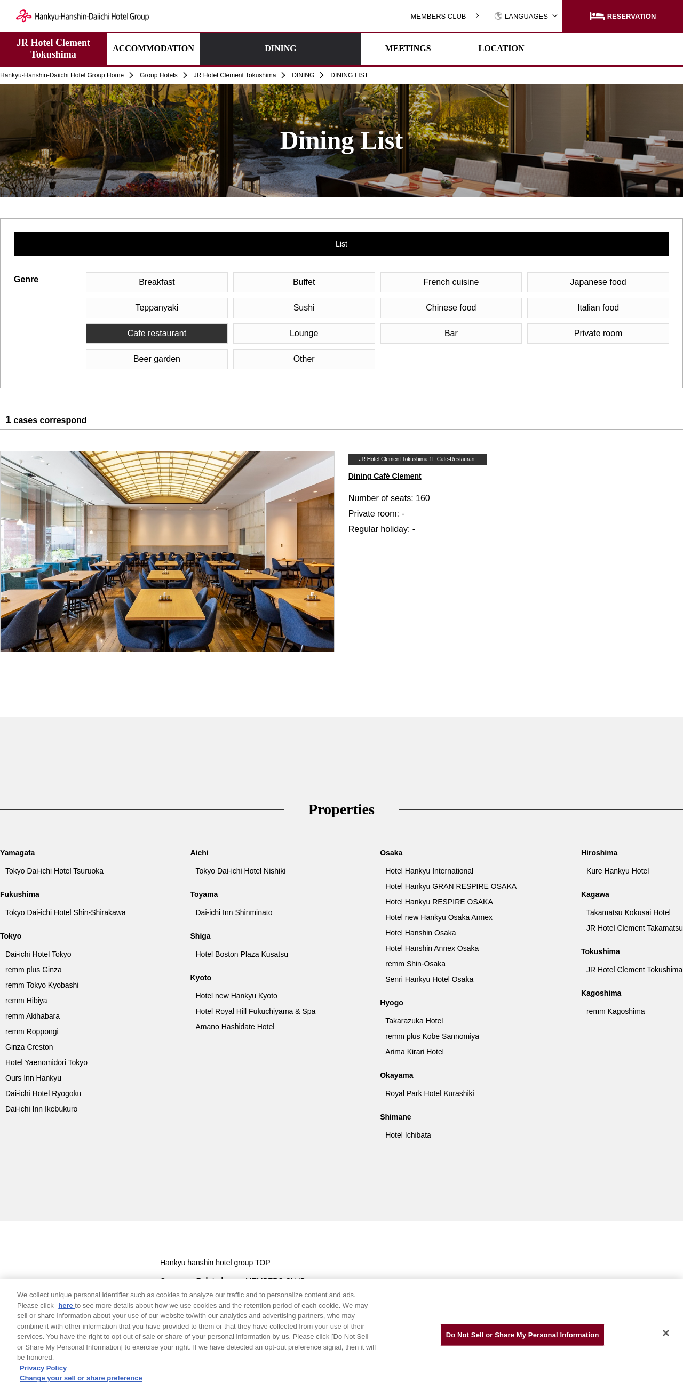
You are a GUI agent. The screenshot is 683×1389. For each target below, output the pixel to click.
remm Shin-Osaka (415, 963)
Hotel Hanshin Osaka (420, 932)
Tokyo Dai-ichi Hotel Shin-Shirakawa (65, 912)
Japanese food (598, 282)
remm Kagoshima (615, 1011)
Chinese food (451, 307)
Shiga (200, 936)
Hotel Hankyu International (429, 871)
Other (304, 358)
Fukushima (19, 894)
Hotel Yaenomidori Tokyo (46, 1062)
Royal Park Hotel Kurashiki (429, 1093)
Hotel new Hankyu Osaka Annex (439, 917)
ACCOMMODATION (153, 48)
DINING (247, 48)
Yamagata (17, 852)
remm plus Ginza (33, 969)
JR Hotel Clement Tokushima (53, 48)
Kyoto (201, 977)
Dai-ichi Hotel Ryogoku (43, 1093)
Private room (598, 333)
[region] (341, 1334)
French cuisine (451, 282)
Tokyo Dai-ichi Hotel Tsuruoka (54, 871)
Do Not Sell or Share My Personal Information (522, 1335)
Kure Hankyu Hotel (617, 871)
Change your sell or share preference (81, 1378)
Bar (451, 333)
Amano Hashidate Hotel (235, 1026)
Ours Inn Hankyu (33, 1078)
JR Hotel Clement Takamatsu (634, 928)
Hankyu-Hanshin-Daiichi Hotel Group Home (62, 75)
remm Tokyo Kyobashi (41, 985)
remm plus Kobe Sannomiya (432, 1036)
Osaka (391, 852)
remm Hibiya (26, 1000)
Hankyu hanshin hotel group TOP (215, 1262)
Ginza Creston (29, 1047)
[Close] (666, 1333)
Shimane (395, 1117)
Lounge (304, 333)
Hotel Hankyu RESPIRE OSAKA (439, 902)
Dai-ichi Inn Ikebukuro (41, 1109)
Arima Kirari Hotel (414, 1051)
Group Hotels (159, 75)
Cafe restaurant (157, 333)
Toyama (204, 894)
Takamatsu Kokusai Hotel (628, 912)
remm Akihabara (32, 1016)
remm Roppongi (32, 1031)
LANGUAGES (521, 16)
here (66, 1305)
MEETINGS (340, 48)
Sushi (304, 307)
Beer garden (156, 358)
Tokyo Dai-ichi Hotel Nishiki (241, 871)
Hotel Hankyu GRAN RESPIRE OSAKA (451, 886)
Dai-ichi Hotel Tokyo (38, 954)
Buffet (304, 282)
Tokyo (10, 936)
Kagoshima (601, 993)
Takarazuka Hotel (414, 1021)
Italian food (598, 307)
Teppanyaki (156, 307)
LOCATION (434, 48)
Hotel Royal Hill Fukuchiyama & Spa (256, 1011)
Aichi (199, 852)
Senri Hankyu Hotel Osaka (429, 979)
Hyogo (391, 1002)
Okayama (396, 1075)
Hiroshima (599, 852)
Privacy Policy (43, 1368)
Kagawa (595, 894)
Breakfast (157, 282)
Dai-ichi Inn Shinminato (234, 912)
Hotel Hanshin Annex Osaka (432, 948)
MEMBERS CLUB (438, 16)
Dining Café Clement (385, 476)
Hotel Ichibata (408, 1135)
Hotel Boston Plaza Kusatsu (242, 954)
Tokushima (600, 951)
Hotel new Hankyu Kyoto (236, 995)
